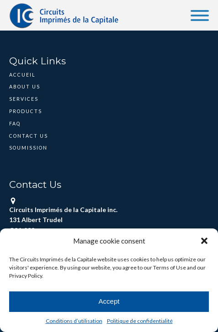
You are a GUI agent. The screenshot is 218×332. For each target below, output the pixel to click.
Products (25, 111)
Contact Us (28, 136)
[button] (204, 240)
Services (23, 99)
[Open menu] (200, 15)
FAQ (15, 123)
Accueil (22, 75)
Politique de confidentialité (140, 320)
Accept (109, 301)
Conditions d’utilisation (74, 320)
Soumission (28, 147)
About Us (24, 86)
